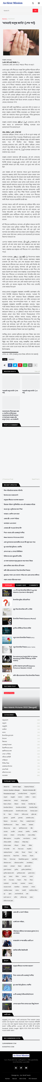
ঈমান (10, 814)
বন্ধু (36, 852)
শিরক (31, 880)
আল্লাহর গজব (7, 800)
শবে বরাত (11, 880)
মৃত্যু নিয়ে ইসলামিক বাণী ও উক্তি (22, 609)
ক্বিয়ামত (21, 741)
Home (4, 19)
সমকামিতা (16, 887)
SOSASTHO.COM (8, 1047)
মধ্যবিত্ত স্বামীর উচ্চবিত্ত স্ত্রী (20, 950)
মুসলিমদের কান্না (21, 873)
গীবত (21, 821)
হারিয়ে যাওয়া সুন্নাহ (8, 901)
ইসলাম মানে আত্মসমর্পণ (11, 495)
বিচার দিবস (16, 856)
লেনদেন (24, 876)
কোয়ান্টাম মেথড (30, 818)
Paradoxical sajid (9, 793)
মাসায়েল (13, 866)
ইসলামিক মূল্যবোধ (21, 735)
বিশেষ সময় (12, 859)
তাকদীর (28, 831)
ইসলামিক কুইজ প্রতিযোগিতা (21, 600)
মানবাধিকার (29, 863)
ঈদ (4, 814)
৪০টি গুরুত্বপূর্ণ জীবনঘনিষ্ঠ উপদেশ (23, 994)
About (14, 1079)
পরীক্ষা (30, 845)
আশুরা (16, 800)
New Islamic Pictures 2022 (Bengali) (20, 707)
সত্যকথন (21, 775)
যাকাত (10, 876)
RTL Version (33, 1079)
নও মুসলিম (17, 838)
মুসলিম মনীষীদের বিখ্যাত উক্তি (22, 628)
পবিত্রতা (16, 845)
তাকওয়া (20, 831)
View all (37, 371)
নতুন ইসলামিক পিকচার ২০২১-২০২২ (24, 647)
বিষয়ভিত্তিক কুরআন (24, 859)
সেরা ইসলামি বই (19, 894)
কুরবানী (13, 818)
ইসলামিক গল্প (32, 804)
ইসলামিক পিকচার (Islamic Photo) (24, 619)
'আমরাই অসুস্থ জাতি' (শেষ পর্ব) (10, 392)
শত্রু (5, 880)
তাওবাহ (6, 831)
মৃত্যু (5, 876)
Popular (8, 585)
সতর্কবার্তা (6, 883)
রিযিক (17, 876)
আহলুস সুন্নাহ (24, 800)
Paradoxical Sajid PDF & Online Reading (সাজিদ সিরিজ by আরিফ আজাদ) (25, 659)
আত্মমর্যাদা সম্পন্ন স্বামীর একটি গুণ (23, 941)
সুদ (4, 894)
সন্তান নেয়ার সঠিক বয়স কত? (12, 580)
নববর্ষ (34, 838)
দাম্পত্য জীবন (21, 835)
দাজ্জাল (12, 835)
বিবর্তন (31, 856)
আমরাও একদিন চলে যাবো (11, 514)
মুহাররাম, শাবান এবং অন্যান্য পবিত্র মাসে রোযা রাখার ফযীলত (21, 575)
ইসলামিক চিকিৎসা (8, 807)
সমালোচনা (11, 19)
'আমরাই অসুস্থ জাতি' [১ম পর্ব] (29, 392)
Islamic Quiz (21, 585)
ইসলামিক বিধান (33, 807)
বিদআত (24, 856)
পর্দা (14, 849)
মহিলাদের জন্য (21, 772)
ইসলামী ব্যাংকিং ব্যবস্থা (21, 811)
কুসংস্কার (20, 818)
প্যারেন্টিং (29, 849)
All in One (22, 1079)
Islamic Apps (17, 787)
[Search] (18, 10)
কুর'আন (6, 818)
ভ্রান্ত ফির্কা (21, 769)
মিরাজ (19, 866)
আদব (21, 732)
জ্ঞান (14, 828)
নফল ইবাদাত (26, 838)
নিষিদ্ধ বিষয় (21, 763)
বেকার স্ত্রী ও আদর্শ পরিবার (11, 519)
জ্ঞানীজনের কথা (21, 751)
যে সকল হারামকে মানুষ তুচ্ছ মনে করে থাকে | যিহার (18, 561)
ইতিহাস (16, 804)
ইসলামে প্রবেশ (33, 811)
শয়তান (19, 880)
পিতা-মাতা (20, 849)
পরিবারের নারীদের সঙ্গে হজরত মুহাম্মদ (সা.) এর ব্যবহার (26, 932)
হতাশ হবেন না (7, 897)
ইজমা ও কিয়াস (7, 804)
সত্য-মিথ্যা (14, 883)
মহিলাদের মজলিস (18, 863)
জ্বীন (32, 828)
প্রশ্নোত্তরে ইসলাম (21, 766)
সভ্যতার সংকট (7, 887)
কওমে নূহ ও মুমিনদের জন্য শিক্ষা (13, 509)
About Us (6, 787)
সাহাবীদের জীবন (33, 890)
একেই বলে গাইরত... (19, 922)
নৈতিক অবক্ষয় (7, 845)
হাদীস (15, 897)
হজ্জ (27, 894)
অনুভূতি (21, 726)
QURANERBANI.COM (9, 1043)
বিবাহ (5, 859)
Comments (33, 585)
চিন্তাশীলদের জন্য (21, 748)
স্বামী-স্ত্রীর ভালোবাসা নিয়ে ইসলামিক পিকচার (17, 570)
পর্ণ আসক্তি (6, 849)
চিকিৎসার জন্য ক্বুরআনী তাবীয (13, 556)
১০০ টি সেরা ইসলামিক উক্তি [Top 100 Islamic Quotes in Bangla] (25, 591)
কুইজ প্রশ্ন (33, 814)
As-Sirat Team (25, 1075)
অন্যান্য (20, 797)
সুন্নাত (10, 894)
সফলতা (30, 883)
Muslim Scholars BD (29, 790)
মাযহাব (5, 866)
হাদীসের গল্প (23, 897)
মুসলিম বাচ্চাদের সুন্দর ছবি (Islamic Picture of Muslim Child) (24, 667)
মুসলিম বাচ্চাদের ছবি (9, 873)
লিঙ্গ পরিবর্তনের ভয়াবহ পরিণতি (13, 490)
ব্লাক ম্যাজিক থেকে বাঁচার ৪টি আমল (14, 566)
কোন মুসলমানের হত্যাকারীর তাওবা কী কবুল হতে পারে (19, 542)
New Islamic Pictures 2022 (14, 537)
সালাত (17, 890)
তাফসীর (35, 831)
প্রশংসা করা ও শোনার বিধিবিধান (13, 552)
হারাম (31, 897)
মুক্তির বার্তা (27, 866)
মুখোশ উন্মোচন (7, 869)
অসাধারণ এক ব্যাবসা (10, 523)
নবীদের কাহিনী (21, 757)
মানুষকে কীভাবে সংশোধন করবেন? (14, 500)
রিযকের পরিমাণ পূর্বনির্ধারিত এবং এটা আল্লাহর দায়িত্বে (19, 505)
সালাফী (24, 890)
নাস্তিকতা (21, 760)
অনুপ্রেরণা (21, 720)
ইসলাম (23, 804)
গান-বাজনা (14, 821)
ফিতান (30, 852)
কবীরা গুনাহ (25, 814)
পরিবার (23, 845)
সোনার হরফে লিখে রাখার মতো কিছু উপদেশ (26, 1004)
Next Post (35, 479)
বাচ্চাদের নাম (7, 856)
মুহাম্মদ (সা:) (31, 873)
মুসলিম (16, 869)
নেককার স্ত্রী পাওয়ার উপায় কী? (13, 528)
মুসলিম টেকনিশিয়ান (26, 869)
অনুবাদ (21, 723)
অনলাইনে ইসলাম (22, 793)
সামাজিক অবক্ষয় (8, 890)
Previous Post (8, 479)
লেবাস (31, 876)
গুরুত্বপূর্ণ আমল (21, 745)
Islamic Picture (29, 787)
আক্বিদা (21, 729)
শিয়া (25, 880)
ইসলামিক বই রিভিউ (21, 807)
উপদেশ (21, 738)
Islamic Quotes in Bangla (12, 790)
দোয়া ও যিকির (21, 754)
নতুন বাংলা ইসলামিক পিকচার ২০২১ (23, 638)
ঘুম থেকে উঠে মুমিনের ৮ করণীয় (13, 547)
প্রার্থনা (16, 852)
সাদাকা (33, 887)
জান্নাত (23, 825)
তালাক (5, 835)
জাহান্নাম (31, 825)
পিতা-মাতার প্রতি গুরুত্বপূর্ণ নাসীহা (14, 533)
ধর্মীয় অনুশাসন (7, 838)
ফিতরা (23, 852)
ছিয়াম (17, 825)
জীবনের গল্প (7, 828)
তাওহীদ (13, 831)
